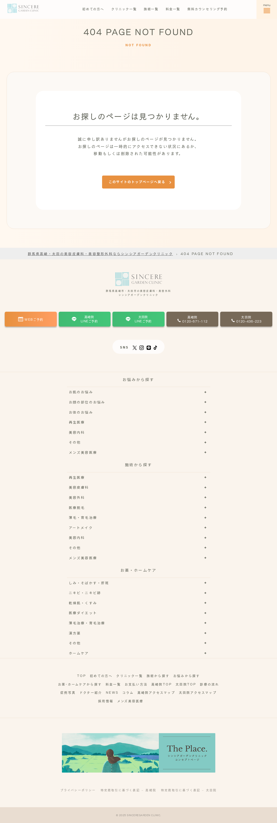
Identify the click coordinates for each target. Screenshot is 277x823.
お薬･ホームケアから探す (80, 684)
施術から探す (158, 675)
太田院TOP (186, 684)
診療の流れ (209, 684)
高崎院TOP (161, 684)
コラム (128, 692)
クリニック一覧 (124, 8)
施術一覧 (151, 8)
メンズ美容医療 (130, 700)
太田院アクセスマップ (198, 692)
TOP (81, 675)
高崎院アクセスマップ (156, 692)
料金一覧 (173, 8)
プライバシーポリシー (78, 790)
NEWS (112, 692)
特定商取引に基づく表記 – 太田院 (189, 790)
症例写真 (68, 692)
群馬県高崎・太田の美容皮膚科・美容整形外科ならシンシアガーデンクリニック (100, 253)
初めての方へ (93, 8)
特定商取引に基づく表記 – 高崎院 (128, 790)
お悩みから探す (186, 675)
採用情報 (105, 700)
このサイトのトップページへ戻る (137, 181)
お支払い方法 (136, 684)
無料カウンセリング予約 (207, 8)
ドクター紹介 (90, 692)
